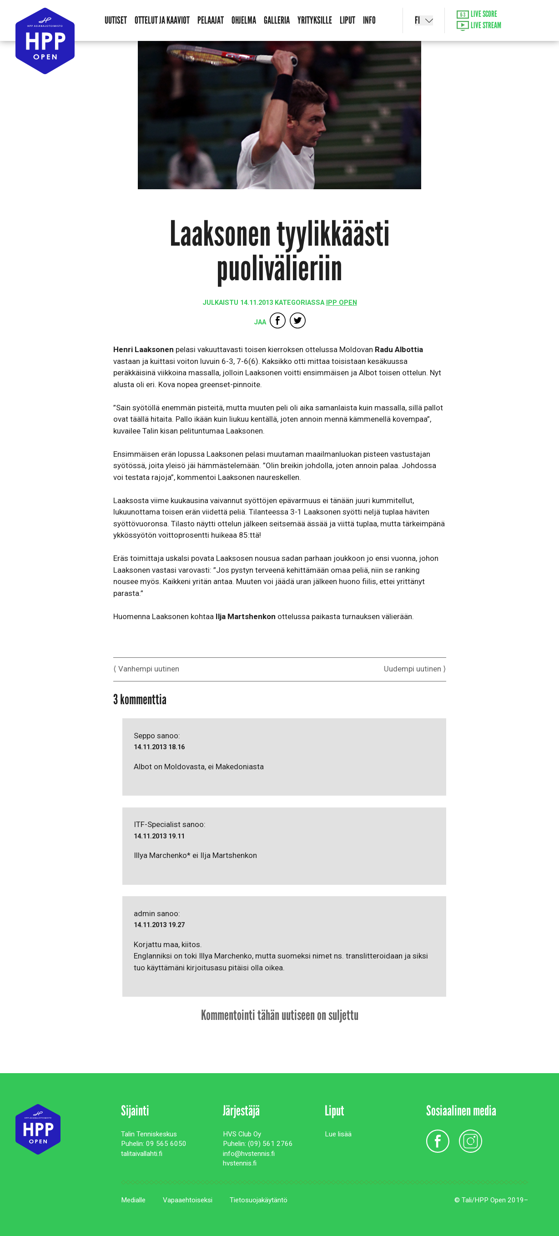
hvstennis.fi (240, 1163)
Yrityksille (314, 20)
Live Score (477, 14)
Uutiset (116, 20)
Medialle (133, 1200)
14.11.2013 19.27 (159, 925)
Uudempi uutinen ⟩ (415, 668)
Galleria (277, 20)
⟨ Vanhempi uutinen (146, 668)
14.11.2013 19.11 (159, 836)
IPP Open (341, 303)
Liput (347, 20)
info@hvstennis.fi (249, 1154)
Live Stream (479, 26)
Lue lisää (338, 1134)
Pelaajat (210, 20)
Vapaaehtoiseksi (187, 1200)
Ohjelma (244, 20)
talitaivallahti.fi (141, 1154)
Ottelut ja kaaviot (162, 20)
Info (369, 20)
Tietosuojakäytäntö (258, 1200)
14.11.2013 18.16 (159, 747)
